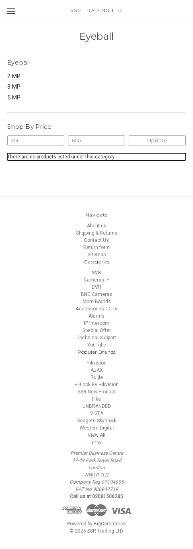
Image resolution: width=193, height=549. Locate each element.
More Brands (96, 301)
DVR (96, 287)
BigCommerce (110, 524)
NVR (96, 273)
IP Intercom (96, 323)
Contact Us (96, 240)
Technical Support (96, 337)
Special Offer (96, 330)
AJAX (96, 370)
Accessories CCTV (97, 309)
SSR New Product (97, 392)
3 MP (14, 86)
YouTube (96, 345)
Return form (96, 247)
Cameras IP (96, 280)
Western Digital (97, 428)
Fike (96, 399)
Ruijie (96, 377)
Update (157, 140)
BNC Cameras (96, 294)
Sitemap (97, 254)
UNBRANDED (96, 406)
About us (97, 226)
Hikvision (96, 363)
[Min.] (35, 140)
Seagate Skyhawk (96, 420)
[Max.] (96, 140)
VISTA (96, 413)
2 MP (14, 76)
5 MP (14, 97)
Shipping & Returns (96, 233)
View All (96, 435)
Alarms (96, 316)
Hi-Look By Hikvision (96, 384)
